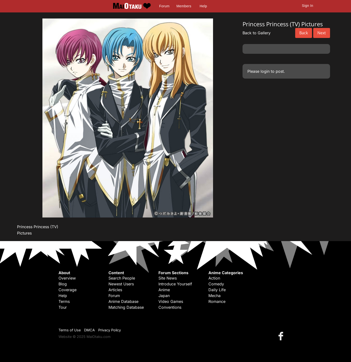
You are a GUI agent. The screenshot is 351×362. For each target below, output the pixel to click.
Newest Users (121, 283)
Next (321, 33)
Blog (62, 283)
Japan (164, 295)
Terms (64, 301)
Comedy (216, 283)
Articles (115, 289)
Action (214, 278)
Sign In (307, 6)
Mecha (214, 295)
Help (203, 6)
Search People (121, 278)
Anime (164, 289)
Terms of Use (69, 330)
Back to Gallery (257, 32)
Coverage (67, 289)
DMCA (89, 330)
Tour (62, 307)
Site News (167, 278)
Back (303, 33)
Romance (216, 301)
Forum (164, 6)
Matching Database (126, 307)
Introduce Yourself (175, 283)
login (265, 71)
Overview (67, 278)
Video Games (170, 301)
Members (183, 6)
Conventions (169, 307)
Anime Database (123, 301)
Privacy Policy (109, 330)
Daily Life (217, 289)
